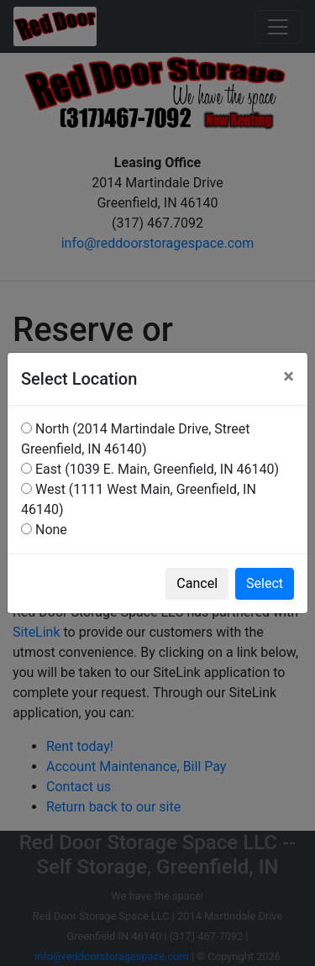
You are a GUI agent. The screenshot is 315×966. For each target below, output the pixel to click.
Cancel (197, 583)
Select (264, 583)
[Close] (288, 376)
